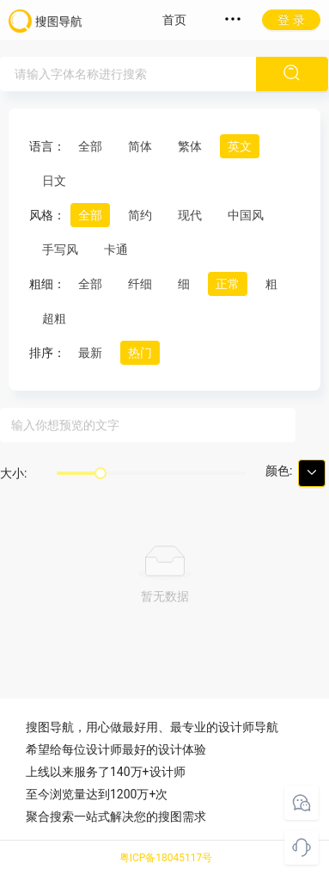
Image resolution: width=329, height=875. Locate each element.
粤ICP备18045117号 (166, 858)
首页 (174, 20)
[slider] (100, 473)
